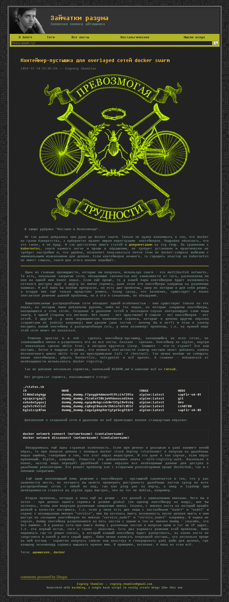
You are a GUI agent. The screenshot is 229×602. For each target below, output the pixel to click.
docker (59, 552)
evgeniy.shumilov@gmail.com (131, 583)
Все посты (80, 37)
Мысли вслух (194, 37)
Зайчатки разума (79, 18)
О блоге (25, 37)
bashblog (78, 587)
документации (140, 244)
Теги (51, 37)
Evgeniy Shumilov (90, 583)
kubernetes (30, 248)
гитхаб (170, 369)
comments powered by (44, 577)
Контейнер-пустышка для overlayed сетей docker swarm (95, 60)
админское (41, 552)
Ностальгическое (135, 37)
